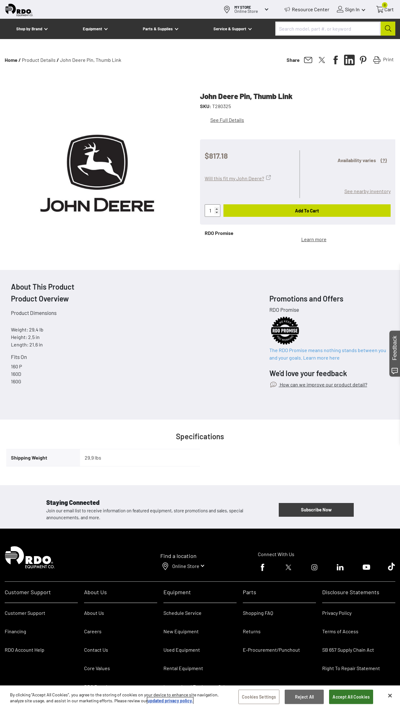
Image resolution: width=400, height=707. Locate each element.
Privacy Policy (337, 613)
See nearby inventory (367, 191)
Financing (15, 631)
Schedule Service (182, 613)
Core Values (97, 668)
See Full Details (227, 120)
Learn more (314, 239)
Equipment (92, 28)
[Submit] (388, 29)
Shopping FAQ (258, 613)
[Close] (390, 696)
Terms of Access (340, 631)
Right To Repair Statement (351, 668)
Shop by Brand (29, 28)
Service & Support (229, 28)
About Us (94, 613)
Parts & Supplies (158, 28)
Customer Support (25, 613)
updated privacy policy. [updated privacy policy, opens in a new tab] (170, 700)
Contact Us (96, 650)
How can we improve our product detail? (323, 384)
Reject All (304, 697)
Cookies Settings (259, 697)
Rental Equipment (183, 668)
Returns (252, 631)
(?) (384, 160)
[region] (200, 696)
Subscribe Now (316, 509)
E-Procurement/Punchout (271, 650)
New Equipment (181, 631)
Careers (93, 631)
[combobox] (335, 29)
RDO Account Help (24, 650)
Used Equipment (181, 650)
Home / (13, 60)
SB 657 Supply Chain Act (348, 650)
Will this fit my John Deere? (234, 178)
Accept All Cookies (351, 697)
